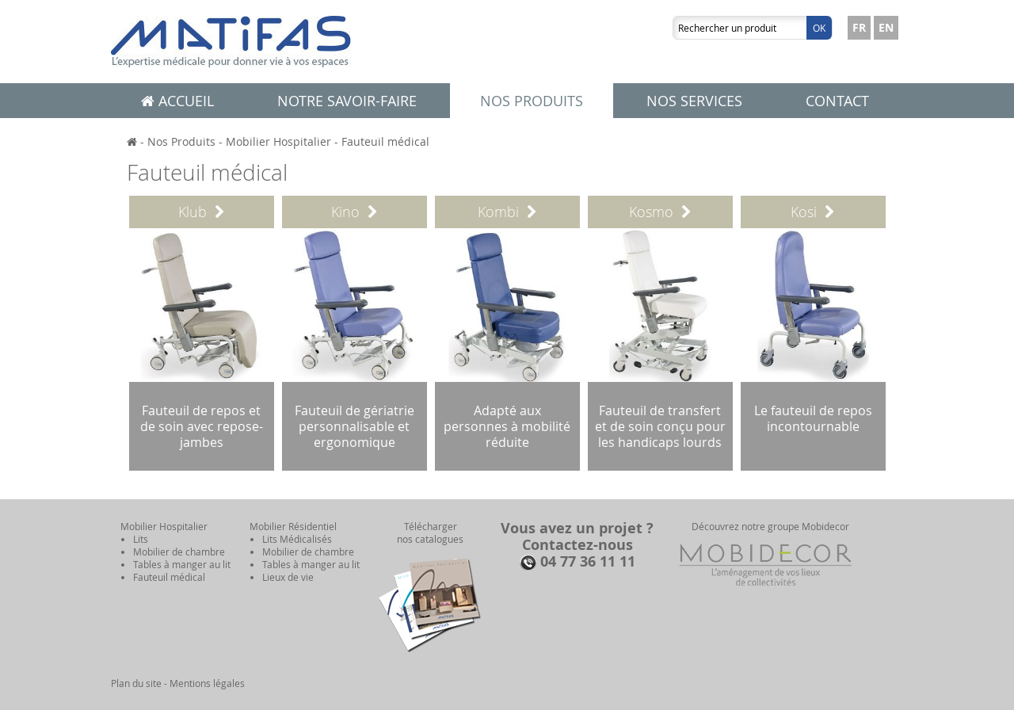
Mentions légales (207, 683)
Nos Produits (181, 141)
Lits (140, 538)
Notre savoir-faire (347, 100)
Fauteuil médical (385, 141)
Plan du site (136, 683)
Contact (837, 100)
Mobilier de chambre (179, 551)
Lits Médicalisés (297, 538)
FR (859, 27)
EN (886, 27)
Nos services (694, 100)
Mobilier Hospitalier (278, 141)
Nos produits (531, 100)
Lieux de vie (288, 577)
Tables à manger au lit (182, 564)
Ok (819, 27)
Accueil (177, 100)
